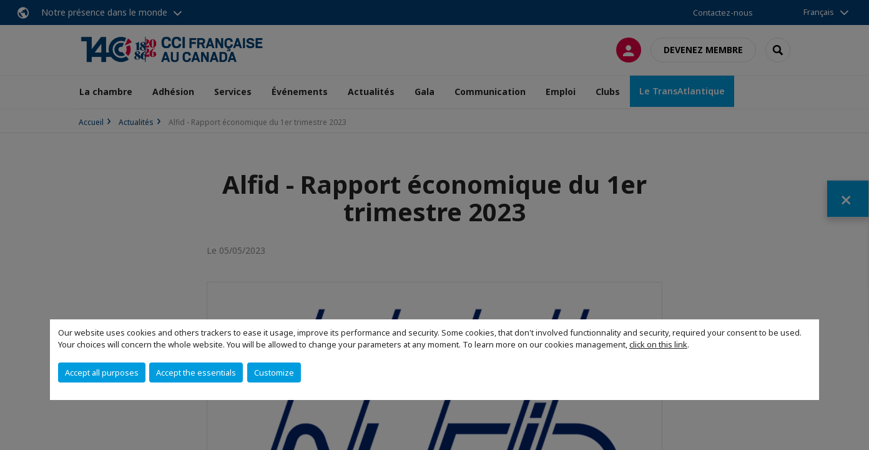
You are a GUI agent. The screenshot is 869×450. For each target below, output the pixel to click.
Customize (274, 372)
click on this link (658, 344)
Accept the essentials (196, 372)
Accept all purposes (102, 372)
